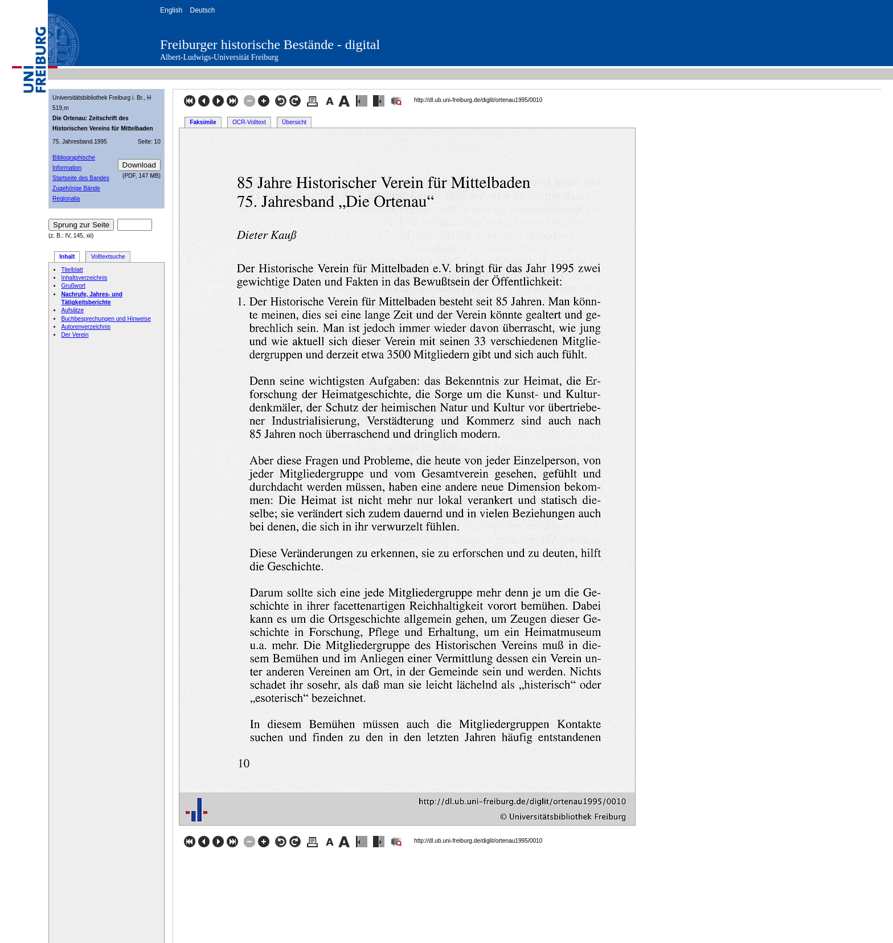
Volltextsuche (108, 257)
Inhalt (67, 257)
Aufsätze (72, 310)
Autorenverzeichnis (85, 327)
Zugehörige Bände (76, 188)
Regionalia (66, 198)
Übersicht (294, 122)
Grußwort (73, 286)
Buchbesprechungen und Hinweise (105, 319)
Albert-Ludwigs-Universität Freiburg (219, 57)
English (171, 10)
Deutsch (202, 10)
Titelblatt (72, 270)
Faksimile (203, 122)
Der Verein (74, 335)
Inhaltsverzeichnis (84, 278)
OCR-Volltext (249, 122)
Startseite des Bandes (80, 178)
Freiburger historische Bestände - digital (270, 44)
